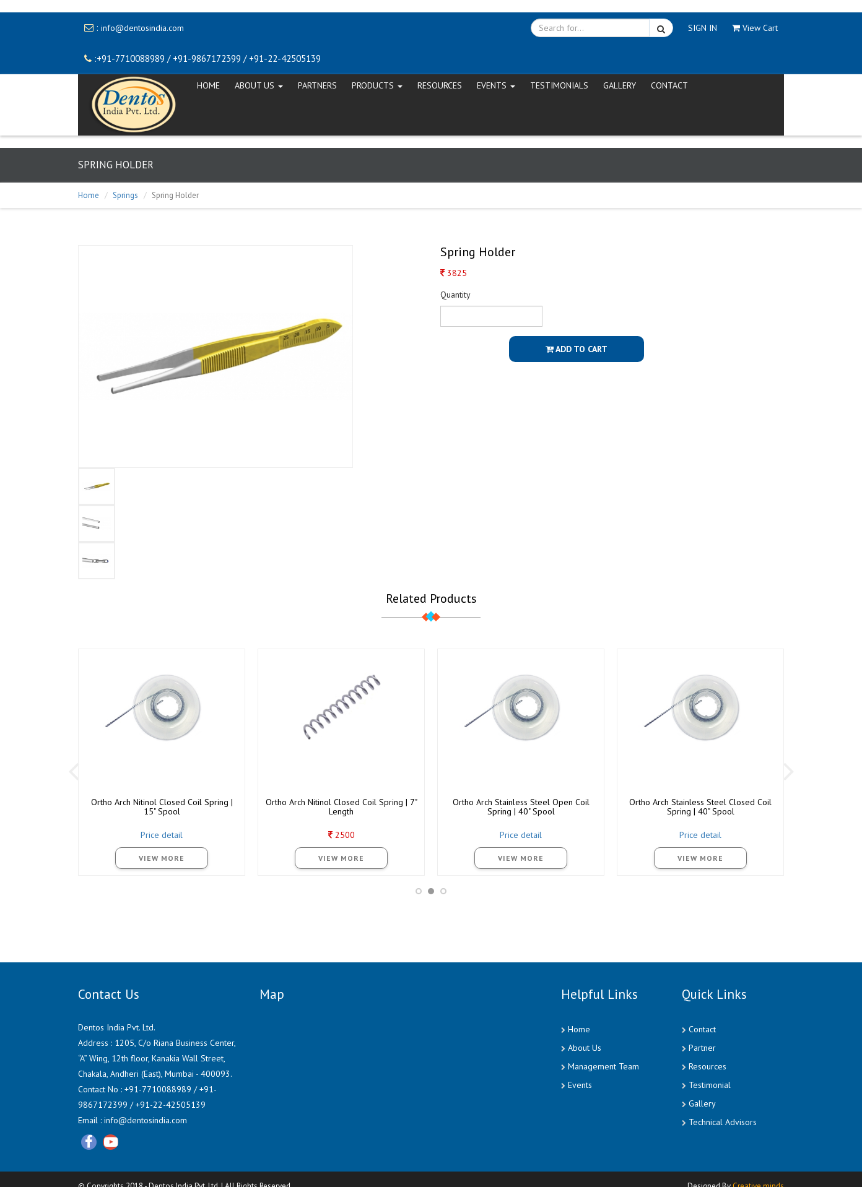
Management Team (603, 1066)
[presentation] (73, 770)
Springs (125, 195)
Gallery (619, 85)
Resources (439, 85)
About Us (584, 1047)
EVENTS (496, 85)
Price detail (162, 834)
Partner (702, 1047)
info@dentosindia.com (142, 27)
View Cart (755, 27)
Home (88, 195)
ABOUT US (259, 85)
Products (377, 85)
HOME (208, 85)
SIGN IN (702, 27)
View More (162, 858)
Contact (702, 1029)
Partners (317, 85)
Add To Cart (576, 349)
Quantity (455, 294)
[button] (419, 891)
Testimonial (710, 1084)
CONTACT (669, 85)
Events (580, 1084)
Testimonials (559, 85)
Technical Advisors (723, 1122)
